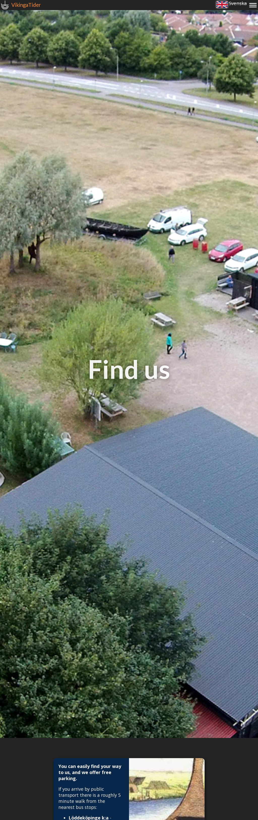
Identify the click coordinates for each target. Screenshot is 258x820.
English (222, 4)
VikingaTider (26, 5)
